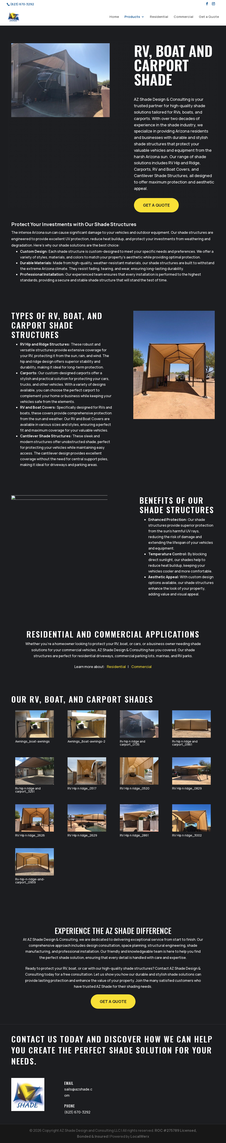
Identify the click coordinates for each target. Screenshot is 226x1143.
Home (114, 17)
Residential (159, 17)
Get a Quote (209, 17)
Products (132, 17)
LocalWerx (139, 1136)
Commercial (183, 17)
